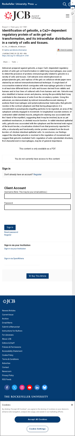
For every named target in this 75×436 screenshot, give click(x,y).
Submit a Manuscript (11, 327)
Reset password (11, 232)
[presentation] (24, 218)
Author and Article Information (14, 50)
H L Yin (4, 47)
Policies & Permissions (11, 347)
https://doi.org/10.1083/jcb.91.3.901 (15, 56)
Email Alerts (7, 323)
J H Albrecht (12, 47)
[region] (37, 418)
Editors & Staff (8, 343)
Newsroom (6, 371)
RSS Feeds (6, 379)
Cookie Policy (7, 355)
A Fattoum (22, 47)
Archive (5, 319)
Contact (5, 367)
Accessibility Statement (12, 351)
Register (37, 174)
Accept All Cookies (37, 419)
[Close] (72, 405)
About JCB (6, 339)
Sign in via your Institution (15, 249)
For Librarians (8, 335)
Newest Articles (8, 311)
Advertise (6, 363)
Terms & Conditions (10, 359)
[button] (65, 4)
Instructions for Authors (12, 331)
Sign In (10, 227)
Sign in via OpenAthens (14, 258)
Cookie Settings (37, 429)
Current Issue (7, 315)
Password (8, 203)
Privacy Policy (8, 375)
